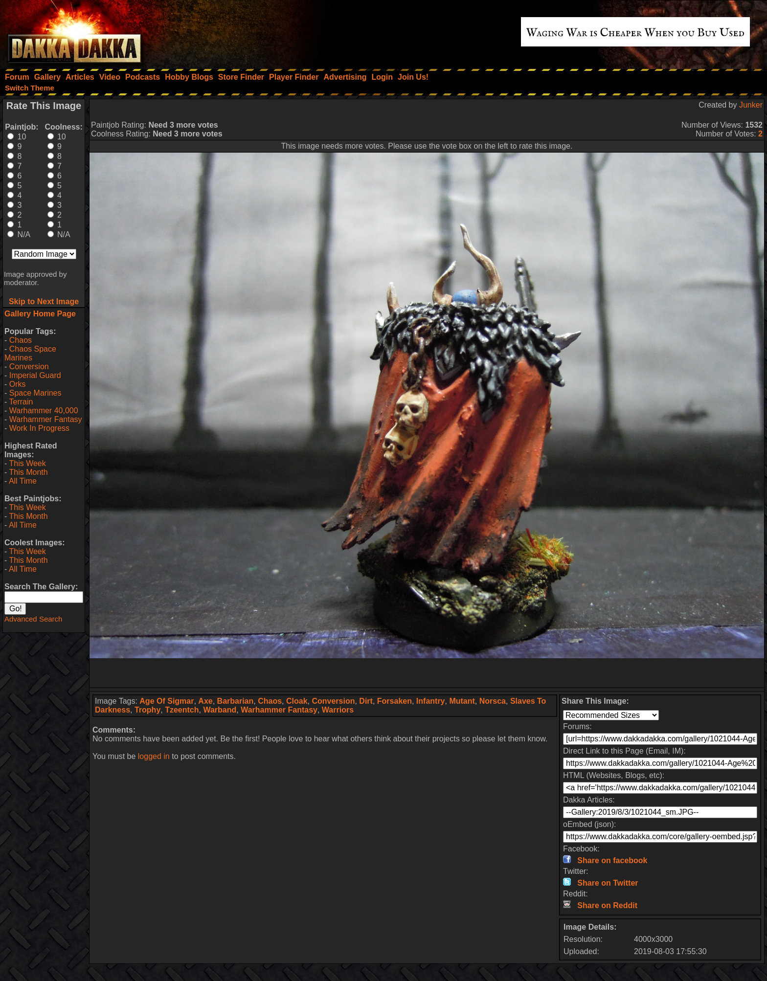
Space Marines (35, 393)
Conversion (29, 366)
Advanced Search (33, 619)
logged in (154, 756)
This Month (28, 472)
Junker (751, 105)
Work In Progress (39, 428)
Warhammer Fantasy (45, 419)
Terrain (21, 402)
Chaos (20, 340)
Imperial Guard (35, 375)
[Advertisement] (427, 673)
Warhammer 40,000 (43, 410)
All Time (23, 481)
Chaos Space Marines (30, 353)
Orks (17, 384)
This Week (27, 463)
